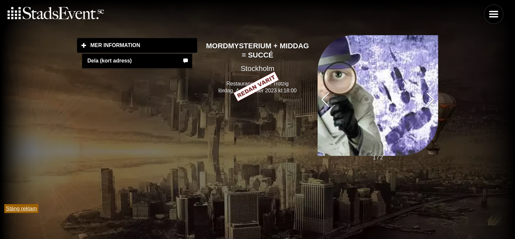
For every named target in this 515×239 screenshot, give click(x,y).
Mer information (143, 45)
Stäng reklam (21, 208)
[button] (430, 100)
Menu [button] (494, 14)
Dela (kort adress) (109, 60)
